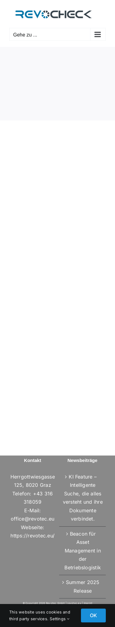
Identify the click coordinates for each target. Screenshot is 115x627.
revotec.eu (74, 603)
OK (93, 615)
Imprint (88, 603)
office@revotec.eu (32, 519)
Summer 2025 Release (83, 586)
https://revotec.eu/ (32, 536)
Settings (59, 618)
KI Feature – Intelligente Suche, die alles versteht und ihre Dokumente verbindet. (83, 498)
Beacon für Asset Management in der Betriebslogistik (82, 551)
